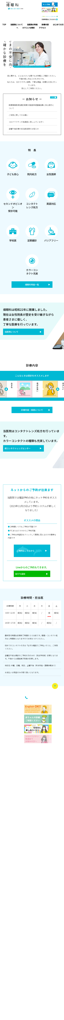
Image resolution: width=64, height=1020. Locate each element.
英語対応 (10, 961)
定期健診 (10, 983)
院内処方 (10, 864)
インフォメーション (19, 924)
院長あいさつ (10, 780)
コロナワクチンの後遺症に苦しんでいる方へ (26, 121)
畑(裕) (20, 619)
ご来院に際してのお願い (18, 115)
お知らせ (20, 945)
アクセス (20, 970)
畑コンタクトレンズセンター (20, 450)
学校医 (10, 972)
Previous (57, 390)
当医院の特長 (9, 832)
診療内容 (19, 733)
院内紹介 (10, 814)
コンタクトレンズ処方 (10, 939)
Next (6, 390)
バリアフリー (10, 999)
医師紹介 (10, 802)
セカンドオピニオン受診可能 (10, 903)
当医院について (13, 333)
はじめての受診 (20, 788)
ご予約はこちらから (24, 555)
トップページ (9, 736)
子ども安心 (10, 849)
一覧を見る (52, 97)
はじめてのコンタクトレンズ (20, 819)
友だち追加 (18, 579)
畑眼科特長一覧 (32, 285)
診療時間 (20, 957)
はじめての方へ (19, 765)
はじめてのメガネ (20, 852)
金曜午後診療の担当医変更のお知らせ (24, 128)
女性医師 (10, 876)
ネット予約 (20, 984)
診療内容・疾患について (32, 411)
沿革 (10, 792)
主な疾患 (20, 746)
